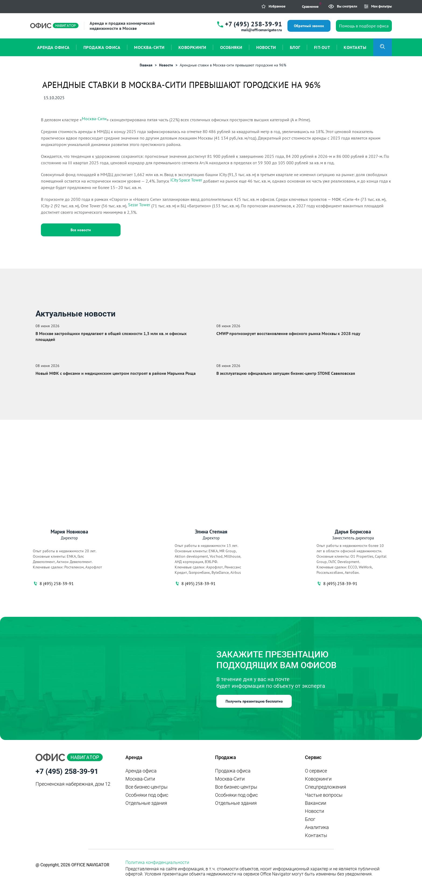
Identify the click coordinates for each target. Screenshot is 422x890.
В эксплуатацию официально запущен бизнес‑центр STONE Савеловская (285, 373)
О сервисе (316, 771)
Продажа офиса (233, 771)
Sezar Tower (139, 204)
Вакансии (315, 803)
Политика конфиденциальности (157, 862)
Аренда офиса (141, 771)
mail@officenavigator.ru (261, 29)
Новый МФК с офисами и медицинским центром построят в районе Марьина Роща (116, 373)
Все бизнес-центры (146, 787)
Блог (310, 819)
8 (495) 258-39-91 (53, 583)
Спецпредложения (325, 787)
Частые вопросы (324, 795)
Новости (314, 811)
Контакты (316, 835)
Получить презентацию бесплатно (254, 701)
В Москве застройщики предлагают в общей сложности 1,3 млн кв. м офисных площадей (111, 336)
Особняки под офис (146, 795)
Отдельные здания (146, 803)
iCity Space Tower (186, 180)
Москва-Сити (94, 118)
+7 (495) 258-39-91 (253, 24)
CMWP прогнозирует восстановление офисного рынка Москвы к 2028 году (288, 333)
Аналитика (317, 827)
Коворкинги (318, 779)
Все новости (81, 229)
